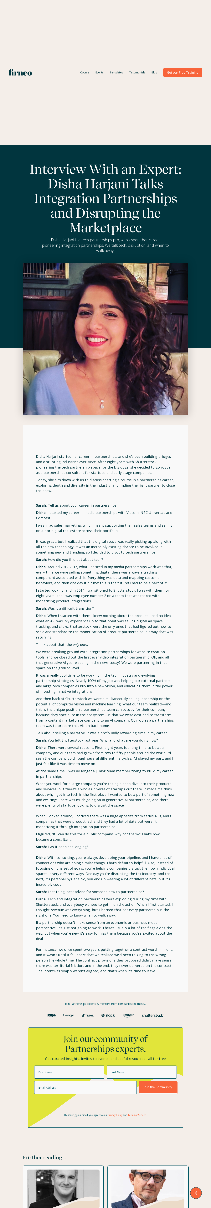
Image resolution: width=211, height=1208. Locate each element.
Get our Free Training (182, 72)
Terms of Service (137, 1115)
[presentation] (63, 1103)
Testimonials (137, 72)
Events (99, 72)
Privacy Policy (115, 1115)
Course (84, 72)
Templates (116, 72)
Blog (154, 72)
